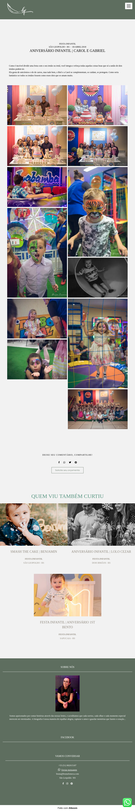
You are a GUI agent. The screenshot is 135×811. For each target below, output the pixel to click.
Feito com (67, 808)
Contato (67, 795)
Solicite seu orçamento (67, 470)
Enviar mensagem (69, 770)
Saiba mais (67, 726)
